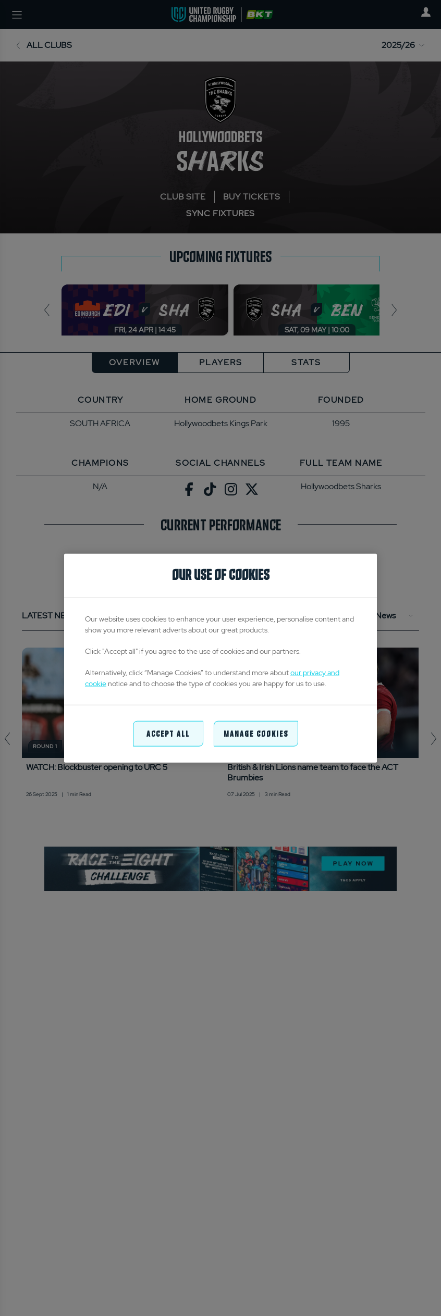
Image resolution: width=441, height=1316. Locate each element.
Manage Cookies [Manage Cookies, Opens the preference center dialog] (256, 733)
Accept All (168, 733)
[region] (220, 658)
